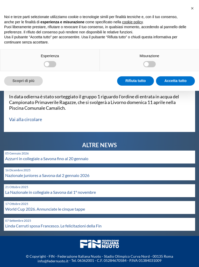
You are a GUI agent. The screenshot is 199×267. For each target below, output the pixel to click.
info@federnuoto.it (53, 261)
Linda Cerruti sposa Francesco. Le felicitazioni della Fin (53, 225)
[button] (192, 8)
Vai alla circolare (25, 119)
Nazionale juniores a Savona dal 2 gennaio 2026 (47, 175)
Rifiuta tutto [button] (135, 81)
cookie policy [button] (132, 22)
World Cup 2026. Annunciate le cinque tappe (45, 208)
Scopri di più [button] (23, 81)
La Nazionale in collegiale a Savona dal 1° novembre (50, 192)
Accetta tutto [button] (175, 81)
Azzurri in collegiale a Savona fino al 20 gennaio (46, 158)
